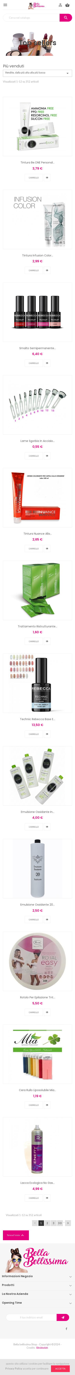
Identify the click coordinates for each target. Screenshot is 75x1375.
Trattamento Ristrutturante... (37, 626)
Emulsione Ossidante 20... (37, 905)
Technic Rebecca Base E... (37, 719)
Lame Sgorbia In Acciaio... (38, 441)
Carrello (34, 177)
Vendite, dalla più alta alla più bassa (37, 73)
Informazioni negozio (17, 1276)
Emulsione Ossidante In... (37, 812)
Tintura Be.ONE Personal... (37, 162)
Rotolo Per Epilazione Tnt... (37, 997)
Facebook (66, 1329)
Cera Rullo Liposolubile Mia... (37, 1090)
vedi (47, 177)
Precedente (35, 1223)
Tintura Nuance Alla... (37, 534)
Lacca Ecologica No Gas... (38, 1183)
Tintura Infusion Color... (37, 255)
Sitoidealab (42, 1347)
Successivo (68, 1223)
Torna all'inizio (16, 1235)
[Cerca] (37, 18)
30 (60, 1223)
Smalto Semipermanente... (37, 348)
